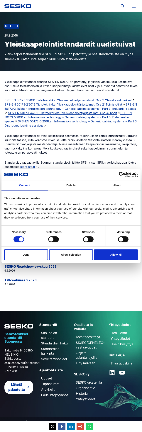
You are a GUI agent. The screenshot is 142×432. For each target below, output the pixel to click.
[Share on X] (52, 426)
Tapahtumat (50, 384)
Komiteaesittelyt (88, 337)
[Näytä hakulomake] (122, 6)
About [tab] (117, 185)
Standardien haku (54, 343)
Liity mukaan (85, 363)
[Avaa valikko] (134, 6)
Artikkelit (48, 389)
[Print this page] (80, 426)
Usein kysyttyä (122, 344)
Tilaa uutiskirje (121, 363)
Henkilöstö (119, 333)
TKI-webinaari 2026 (20, 280)
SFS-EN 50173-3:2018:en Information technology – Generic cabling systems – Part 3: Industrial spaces (70, 107)
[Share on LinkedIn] (71, 426)
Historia (82, 393)
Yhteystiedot (85, 399)
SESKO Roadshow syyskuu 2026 (30, 266)
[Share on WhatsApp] (89, 426)
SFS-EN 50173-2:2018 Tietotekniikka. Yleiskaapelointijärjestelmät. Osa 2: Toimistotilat (63, 104)
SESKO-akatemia (89, 382)
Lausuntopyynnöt (54, 395)
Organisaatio (85, 388)
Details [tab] (71, 185)
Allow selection (71, 254)
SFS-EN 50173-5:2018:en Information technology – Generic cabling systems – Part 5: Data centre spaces (68, 117)
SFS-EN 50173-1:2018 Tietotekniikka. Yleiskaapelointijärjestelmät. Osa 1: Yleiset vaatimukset (68, 100)
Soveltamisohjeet (54, 359)
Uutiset (11, 26)
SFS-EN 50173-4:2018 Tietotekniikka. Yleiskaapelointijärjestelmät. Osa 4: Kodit (62, 113)
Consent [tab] (24, 185)
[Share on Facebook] (61, 426)
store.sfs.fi (27, 167)
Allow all (116, 254)
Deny (26, 254)
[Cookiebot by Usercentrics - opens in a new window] (121, 174)
